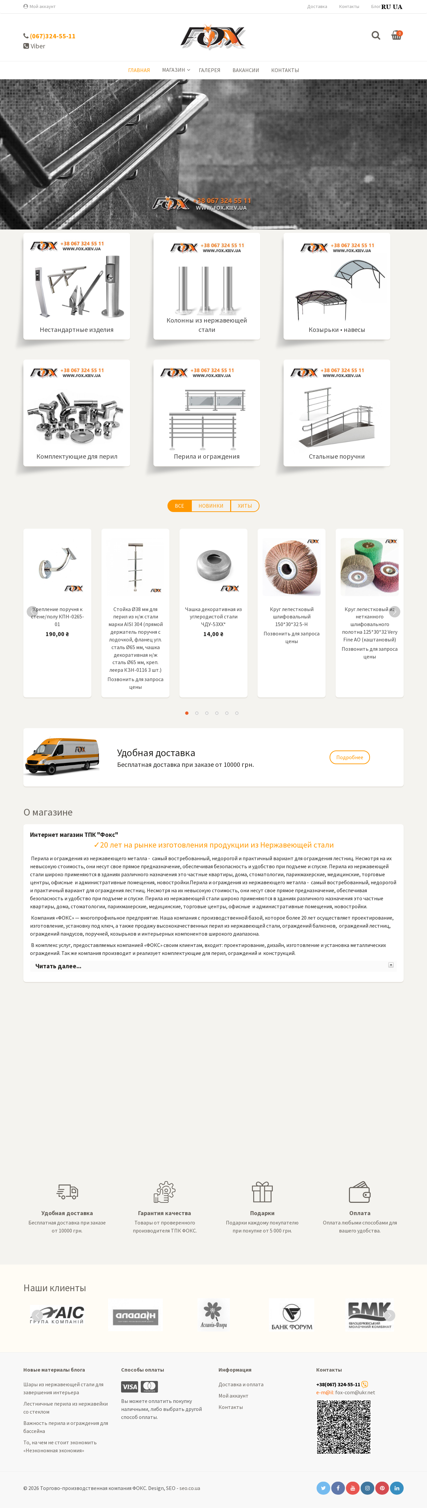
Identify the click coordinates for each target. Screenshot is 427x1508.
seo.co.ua (189, 1488)
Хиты (245, 505)
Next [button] (394, 611)
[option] (57, 614)
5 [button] (227, 713)
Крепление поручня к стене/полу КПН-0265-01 (57, 617)
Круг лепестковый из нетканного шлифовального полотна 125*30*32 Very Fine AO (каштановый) (369, 624)
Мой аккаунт (43, 6)
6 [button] (237, 713)
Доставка (317, 6)
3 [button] (206, 713)
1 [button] (186, 713)
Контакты (349, 6)
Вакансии (246, 70)
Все (179, 505)
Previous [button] (32, 611)
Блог (376, 6)
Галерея (210, 70)
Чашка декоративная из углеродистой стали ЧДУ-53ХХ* (213, 617)
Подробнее (213, 181)
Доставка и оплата (241, 1384)
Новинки (211, 505)
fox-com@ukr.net (355, 1392)
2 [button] (196, 713)
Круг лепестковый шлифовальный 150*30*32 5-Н (292, 617)
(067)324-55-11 (53, 36)
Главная (139, 70)
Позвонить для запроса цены (135, 683)
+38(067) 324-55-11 (338, 1384)
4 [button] (217, 713)
